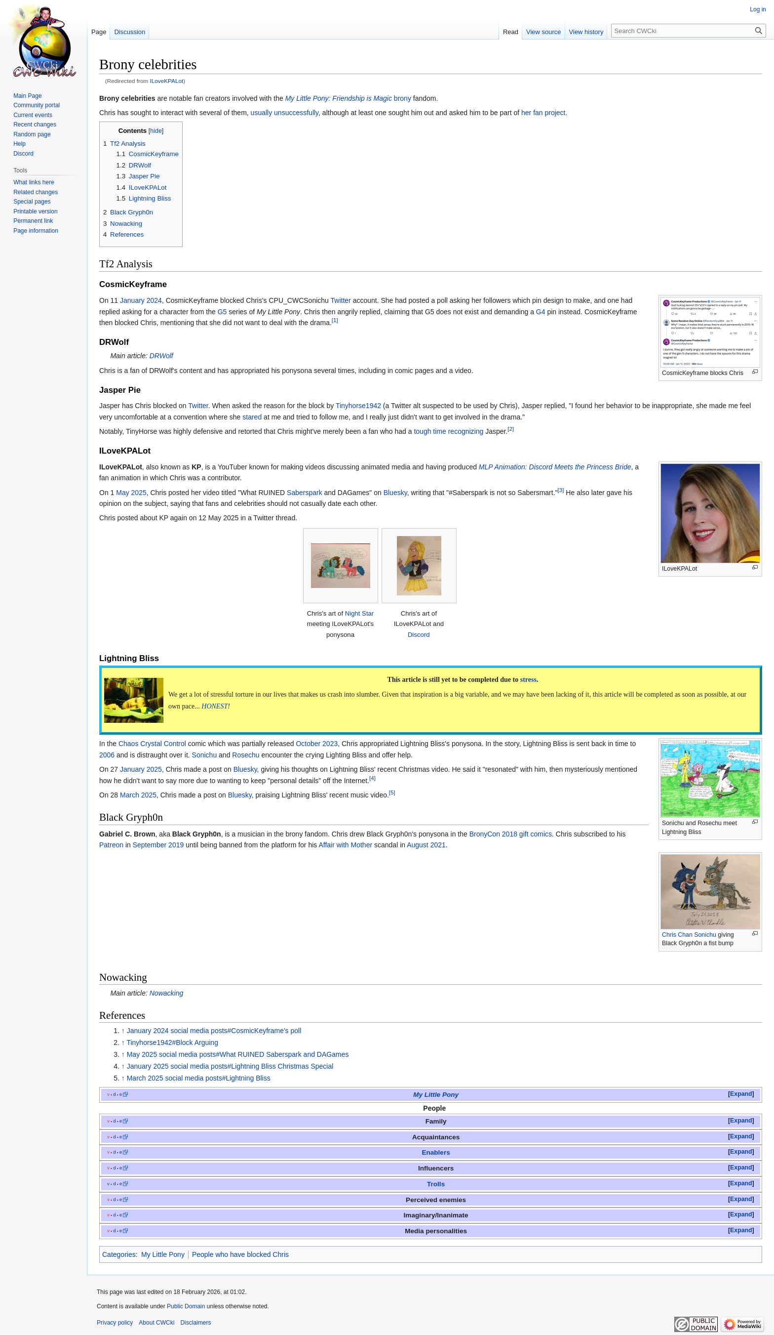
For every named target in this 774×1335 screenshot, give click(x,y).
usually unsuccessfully (284, 113)
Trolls (436, 1184)
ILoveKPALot (167, 81)
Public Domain (186, 1306)
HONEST (214, 706)
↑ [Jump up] (123, 1031)
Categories (119, 1254)
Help (19, 143)
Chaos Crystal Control (152, 744)
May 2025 (131, 493)
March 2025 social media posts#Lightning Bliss (199, 1078)
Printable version (35, 211)
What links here (33, 182)
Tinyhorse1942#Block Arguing (172, 1042)
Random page (31, 134)
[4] (372, 778)
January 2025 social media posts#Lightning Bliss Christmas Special (230, 1066)
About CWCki (156, 1322)
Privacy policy (115, 1322)
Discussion (129, 32)
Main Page (27, 95)
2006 (107, 755)
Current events (32, 115)
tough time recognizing (448, 431)
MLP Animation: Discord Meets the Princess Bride (555, 467)
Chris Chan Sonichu (689, 934)
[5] (392, 792)
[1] (335, 320)
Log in (758, 9)
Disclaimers (195, 1322)
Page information (35, 230)
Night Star (359, 613)
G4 (540, 312)
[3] (561, 490)
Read (510, 32)
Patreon (111, 845)
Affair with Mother (345, 845)
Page (98, 32)
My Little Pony (436, 1094)
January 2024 (141, 300)
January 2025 (141, 769)
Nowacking (166, 993)
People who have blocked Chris (240, 1254)
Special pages (31, 201)
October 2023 (317, 744)
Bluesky (395, 493)
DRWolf (161, 356)
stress (528, 679)
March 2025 (138, 795)
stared (252, 417)
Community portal (36, 105)
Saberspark (304, 493)
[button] (741, 1094)
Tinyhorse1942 (358, 406)
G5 (222, 312)
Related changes (35, 192)
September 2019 (158, 845)
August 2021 (426, 845)
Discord (419, 634)
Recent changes (34, 124)
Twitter (341, 300)
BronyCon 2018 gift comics (510, 834)
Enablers (436, 1152)
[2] (510, 429)
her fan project (543, 113)
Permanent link (33, 220)
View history (586, 32)
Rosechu (245, 755)
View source (543, 32)
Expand (741, 1093)
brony (402, 98)
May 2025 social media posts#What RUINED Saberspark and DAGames (238, 1054)
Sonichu (204, 755)
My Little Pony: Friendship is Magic (338, 98)
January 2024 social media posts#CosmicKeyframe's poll (214, 1031)
